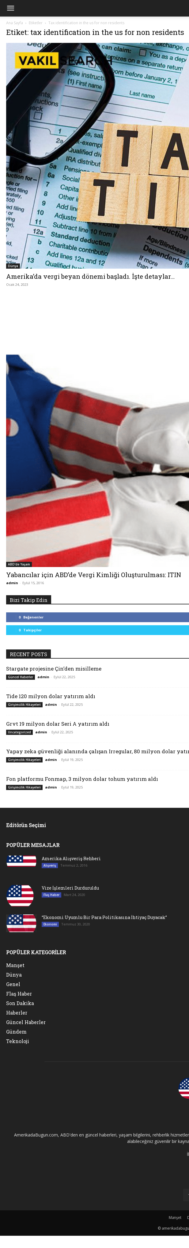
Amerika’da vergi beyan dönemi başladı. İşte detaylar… (90, 276)
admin (12, 583)
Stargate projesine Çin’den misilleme (53, 668)
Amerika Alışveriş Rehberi (71, 858)
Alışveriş (49, 865)
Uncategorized (19, 732)
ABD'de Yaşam (19, 564)
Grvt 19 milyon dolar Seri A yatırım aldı (57, 723)
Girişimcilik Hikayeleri (24, 704)
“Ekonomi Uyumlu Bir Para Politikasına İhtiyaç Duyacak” (104, 917)
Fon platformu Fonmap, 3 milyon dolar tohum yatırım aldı (82, 778)
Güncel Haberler (20, 677)
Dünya (13, 266)
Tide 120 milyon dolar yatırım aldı (50, 696)
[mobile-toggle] (10, 8)
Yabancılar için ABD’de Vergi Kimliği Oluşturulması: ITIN (93, 574)
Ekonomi (50, 924)
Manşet (175, 1217)
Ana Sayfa (14, 22)
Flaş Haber (51, 895)
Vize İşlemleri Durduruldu (70, 888)
